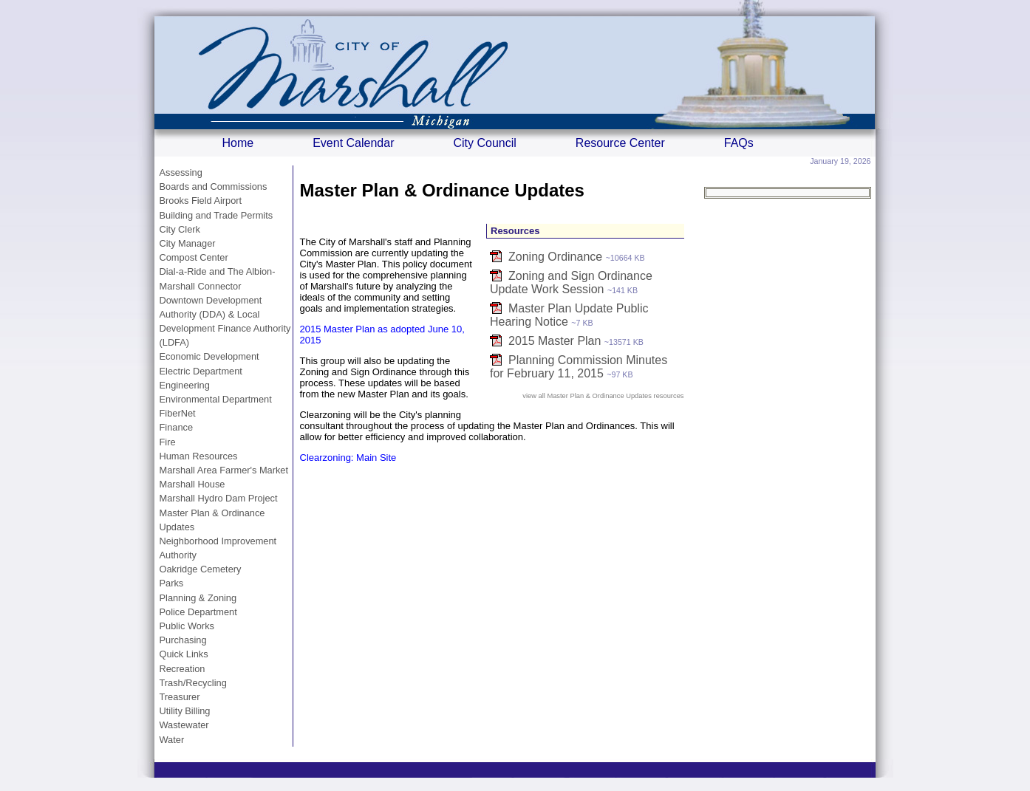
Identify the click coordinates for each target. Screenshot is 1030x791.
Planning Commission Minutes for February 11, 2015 (578, 367)
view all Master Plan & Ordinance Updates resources (602, 396)
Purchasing (183, 640)
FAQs (739, 143)
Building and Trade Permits (216, 215)
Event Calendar (353, 143)
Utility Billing (185, 710)
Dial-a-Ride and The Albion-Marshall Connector (218, 278)
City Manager (188, 243)
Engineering (185, 385)
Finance (177, 427)
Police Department (198, 611)
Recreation (182, 668)
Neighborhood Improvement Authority (218, 548)
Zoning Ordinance (555, 256)
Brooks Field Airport (201, 200)
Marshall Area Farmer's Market (224, 470)
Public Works (187, 625)
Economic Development (209, 356)
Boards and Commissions (213, 186)
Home (238, 143)
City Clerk (180, 229)
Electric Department (201, 371)
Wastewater (184, 724)
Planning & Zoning (198, 597)
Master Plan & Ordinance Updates (212, 520)
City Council (484, 143)
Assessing (181, 172)
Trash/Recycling (193, 682)
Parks (172, 583)
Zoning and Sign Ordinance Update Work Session (571, 282)
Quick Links (184, 654)
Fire (168, 442)
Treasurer (180, 696)
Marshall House (192, 484)
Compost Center (194, 257)
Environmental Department (216, 399)
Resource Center (620, 143)
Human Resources (199, 456)
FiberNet (178, 413)
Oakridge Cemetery (201, 569)
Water (172, 739)
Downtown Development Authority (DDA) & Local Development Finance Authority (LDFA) (225, 322)
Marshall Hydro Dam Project (219, 498)
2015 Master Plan (554, 341)
